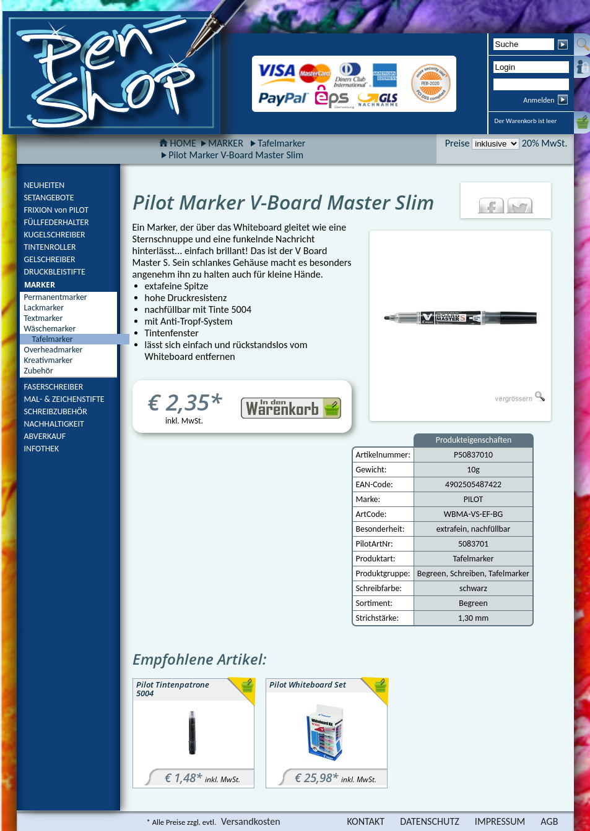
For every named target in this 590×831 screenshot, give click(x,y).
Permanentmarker (55, 297)
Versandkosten (250, 821)
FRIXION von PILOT (56, 210)
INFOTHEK (41, 448)
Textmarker (43, 318)
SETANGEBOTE (49, 197)
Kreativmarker (48, 360)
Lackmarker (44, 307)
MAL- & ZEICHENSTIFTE (64, 399)
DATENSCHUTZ (429, 821)
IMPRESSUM (500, 821)
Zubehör (38, 370)
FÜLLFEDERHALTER (56, 222)
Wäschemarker (50, 328)
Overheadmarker (53, 349)
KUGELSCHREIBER (54, 234)
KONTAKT (365, 821)
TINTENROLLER (50, 247)
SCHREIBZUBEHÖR (55, 411)
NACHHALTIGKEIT (54, 424)
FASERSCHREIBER (54, 386)
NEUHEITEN (44, 185)
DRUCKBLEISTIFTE (54, 271)
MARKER (39, 284)
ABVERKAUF (45, 436)
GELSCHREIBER (50, 259)
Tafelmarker (281, 143)
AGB (549, 821)
